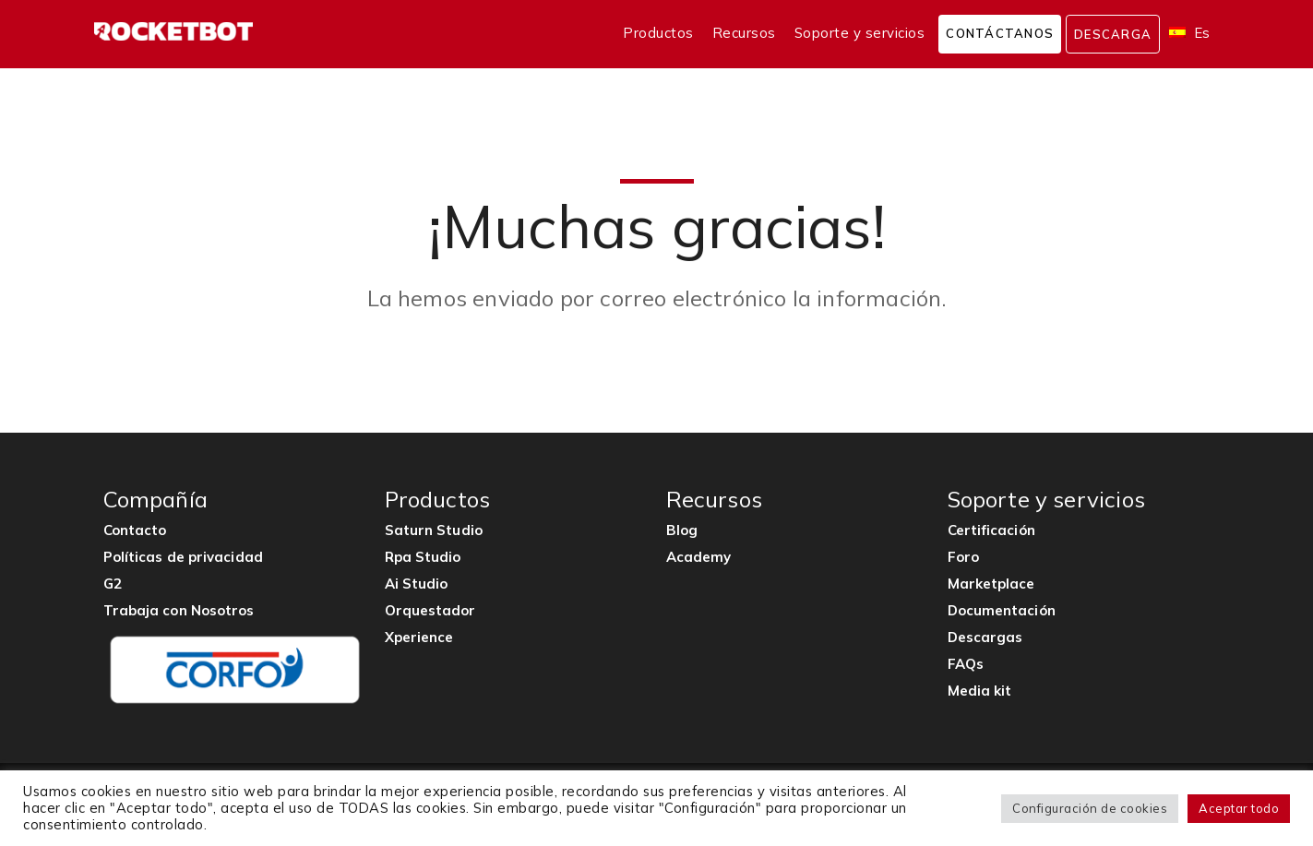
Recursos (744, 33)
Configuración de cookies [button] (1089, 808)
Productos (658, 33)
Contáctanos (1000, 33)
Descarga (1113, 34)
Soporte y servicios (859, 33)
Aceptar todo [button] (1239, 808)
